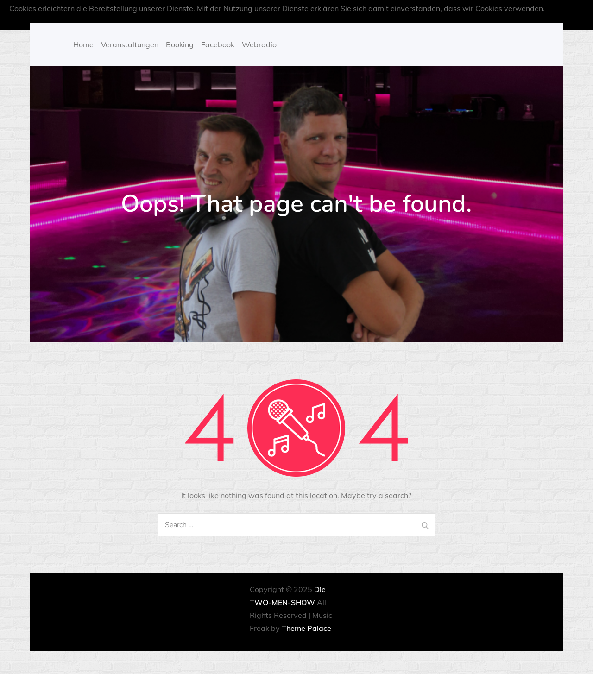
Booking (180, 44)
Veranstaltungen (129, 44)
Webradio (259, 44)
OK (331, 21)
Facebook (217, 44)
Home (83, 44)
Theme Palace (306, 628)
